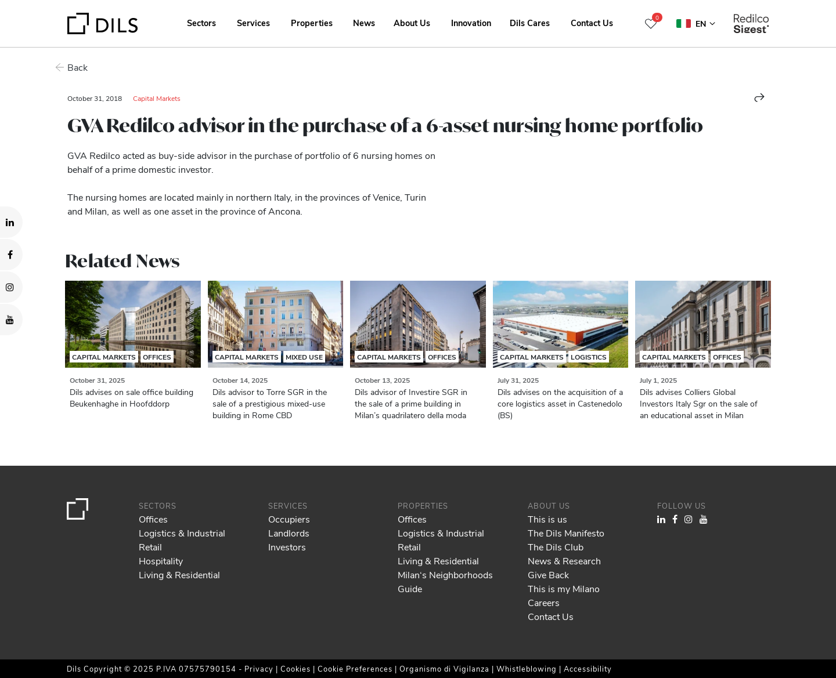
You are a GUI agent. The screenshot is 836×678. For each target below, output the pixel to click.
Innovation (471, 22)
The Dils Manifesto (566, 533)
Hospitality (161, 560)
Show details (405, 665)
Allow (747, 609)
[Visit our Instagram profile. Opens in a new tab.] (11, 287)
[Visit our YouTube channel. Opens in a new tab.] (11, 319)
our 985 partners (76, 619)
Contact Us (592, 22)
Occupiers (289, 519)
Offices (157, 356)
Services (253, 22)
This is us (547, 519)
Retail (150, 547)
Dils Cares (530, 22)
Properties (312, 22)
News (364, 22)
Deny (746, 634)
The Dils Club (555, 547)
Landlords (288, 533)
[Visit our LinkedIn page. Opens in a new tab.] (11, 222)
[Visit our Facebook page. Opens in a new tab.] (11, 254)
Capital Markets (157, 98)
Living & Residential (179, 574)
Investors (287, 547)
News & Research (564, 560)
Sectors (201, 22)
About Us (412, 22)
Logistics (589, 356)
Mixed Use (304, 356)
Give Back (548, 574)
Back (77, 67)
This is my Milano (564, 588)
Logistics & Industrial (182, 533)
